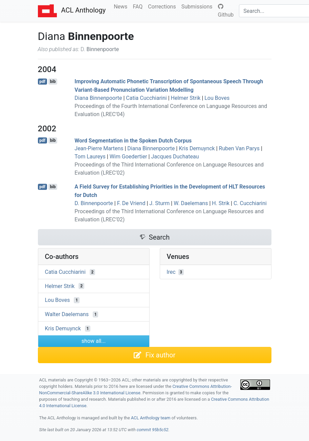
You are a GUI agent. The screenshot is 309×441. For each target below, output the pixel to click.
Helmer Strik (186, 98)
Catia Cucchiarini (146, 98)
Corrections (163, 6)
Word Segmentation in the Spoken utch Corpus (133, 140)
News (122, 6)
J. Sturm (159, 203)
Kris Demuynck (197, 148)
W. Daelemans (191, 203)
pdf (42, 81)
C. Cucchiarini (250, 203)
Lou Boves (216, 98)
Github (226, 11)
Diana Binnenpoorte (98, 98)
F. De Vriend (131, 203)
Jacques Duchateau (175, 156)
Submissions (198, 6)
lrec (171, 272)
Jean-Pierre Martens (98, 148)
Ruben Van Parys (239, 148)
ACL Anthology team (151, 417)
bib (53, 81)
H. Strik (220, 203)
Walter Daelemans (67, 314)
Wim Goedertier (128, 156)
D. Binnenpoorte (93, 203)
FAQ (139, 6)
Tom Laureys (90, 156)
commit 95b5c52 (153, 429)
